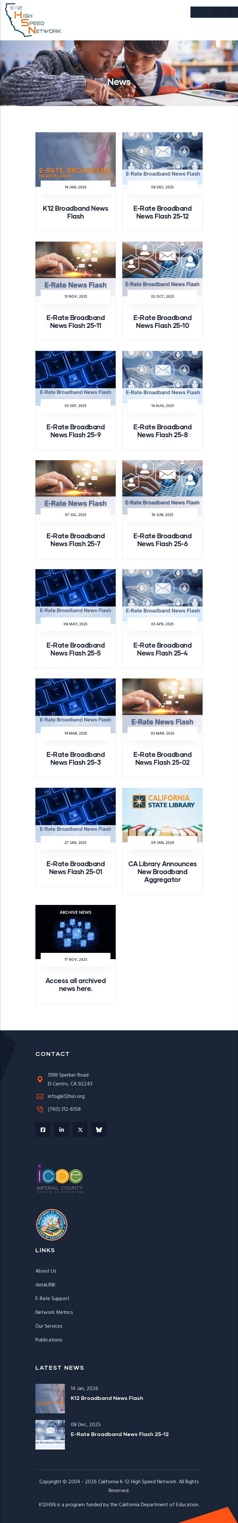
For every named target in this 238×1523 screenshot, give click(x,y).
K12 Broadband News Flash (107, 1398)
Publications (48, 1340)
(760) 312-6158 (58, 1109)
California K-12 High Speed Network (137, 1482)
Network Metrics (54, 1312)
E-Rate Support (52, 1299)
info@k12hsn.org (60, 1096)
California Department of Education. (159, 1505)
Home (119, 67)
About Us (45, 1271)
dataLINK (45, 1285)
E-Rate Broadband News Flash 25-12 (120, 1434)
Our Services (49, 1326)
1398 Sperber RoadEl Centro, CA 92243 (63, 1079)
